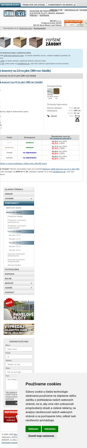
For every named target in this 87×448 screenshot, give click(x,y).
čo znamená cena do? (61, 138)
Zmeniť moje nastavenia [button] (41, 436)
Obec (7, 368)
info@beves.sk (23, 63)
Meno (7, 345)
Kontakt (83, 10)
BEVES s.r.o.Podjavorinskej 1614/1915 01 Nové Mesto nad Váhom (47, 23)
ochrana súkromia (12, 396)
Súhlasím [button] (33, 429)
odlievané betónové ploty (14, 55)
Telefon (8, 360)
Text (7, 376)
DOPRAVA (44, 15)
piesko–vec (56, 97)
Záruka (54, 116)
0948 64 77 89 (56, 10)
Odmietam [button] (50, 429)
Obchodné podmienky (11, 443)
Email (7, 353)
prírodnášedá (50, 97)
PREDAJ (33, 15)
